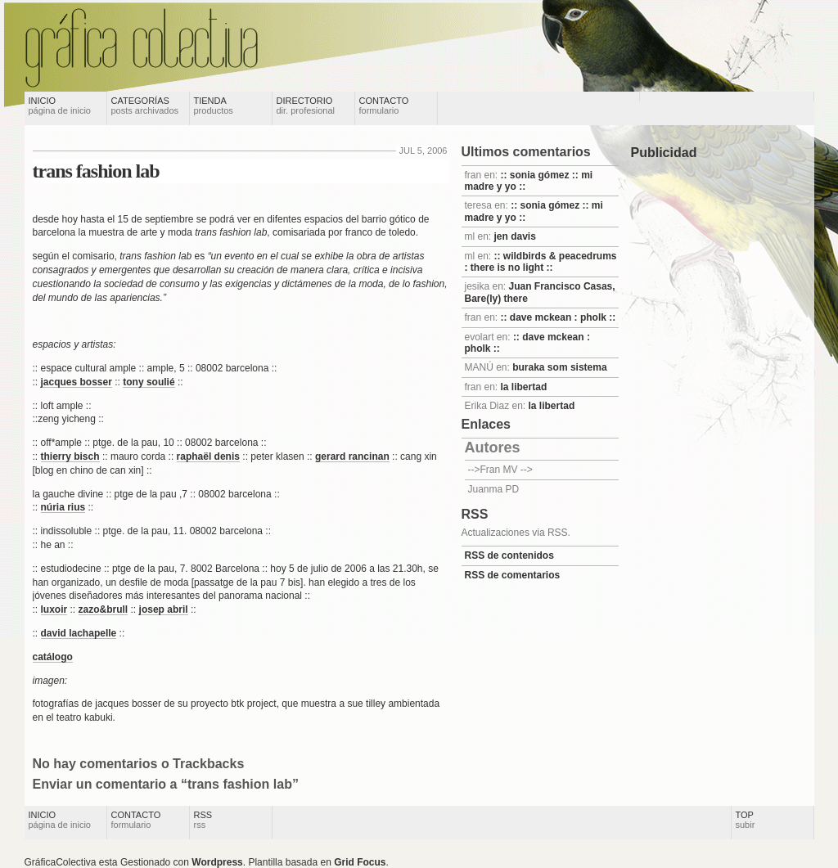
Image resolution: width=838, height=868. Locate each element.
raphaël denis (208, 456)
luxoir (54, 609)
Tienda (213, 105)
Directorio (306, 105)
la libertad (524, 387)
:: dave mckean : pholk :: (558, 317)
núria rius (63, 507)
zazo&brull (103, 609)
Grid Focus (359, 862)
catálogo (53, 657)
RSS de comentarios (513, 575)
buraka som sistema (559, 367)
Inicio (60, 105)
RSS (203, 820)
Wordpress (216, 862)
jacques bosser (76, 382)
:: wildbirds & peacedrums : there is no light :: (541, 261)
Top (745, 820)
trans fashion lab (96, 171)
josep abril (163, 609)
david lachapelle (79, 633)
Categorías (145, 105)
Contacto (384, 105)
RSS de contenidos (509, 555)
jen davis (515, 236)
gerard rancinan (352, 456)
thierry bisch (70, 456)
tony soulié (148, 382)
